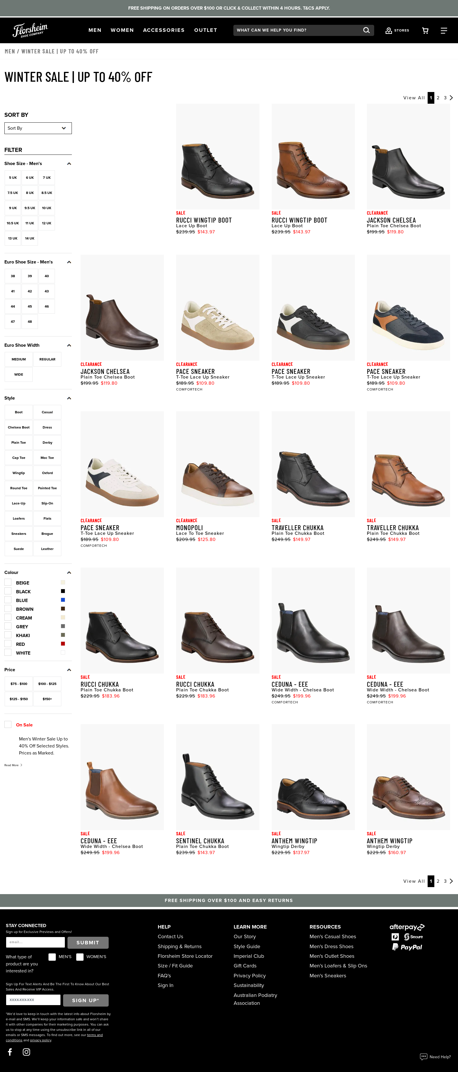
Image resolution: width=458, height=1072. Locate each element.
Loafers (19, 518)
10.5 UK (13, 223)
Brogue (47, 534)
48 (30, 322)
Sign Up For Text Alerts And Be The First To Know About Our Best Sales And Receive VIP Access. (57, 986)
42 (30, 291)
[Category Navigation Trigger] (444, 30)
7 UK (47, 178)
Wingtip (19, 473)
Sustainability (249, 985)
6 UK (30, 178)
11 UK (29, 223)
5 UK (13, 178)
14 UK (29, 238)
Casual (47, 412)
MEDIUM (19, 359)
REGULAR (47, 359)
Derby (47, 442)
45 (30, 306)
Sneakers (18, 534)
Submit (88, 942)
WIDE (18, 374)
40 (47, 276)
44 (13, 306)
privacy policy (40, 1040)
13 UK (13, 238)
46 (47, 306)
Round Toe (18, 488)
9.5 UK (30, 208)
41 (13, 291)
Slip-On (47, 503)
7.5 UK (13, 193)
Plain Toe (18, 442)
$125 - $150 (19, 699)
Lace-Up (18, 503)
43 (47, 291)
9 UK (13, 208)
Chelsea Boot (19, 427)
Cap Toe (18, 458)
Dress (47, 427)
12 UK (46, 223)
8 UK (30, 193)
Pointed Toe (47, 488)
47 (13, 322)
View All (414, 98)
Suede (19, 549)
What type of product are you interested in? (22, 964)
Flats (47, 518)
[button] (95, 30)
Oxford (47, 473)
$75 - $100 (19, 684)
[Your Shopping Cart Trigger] (425, 30)
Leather (47, 549)
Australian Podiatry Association (255, 999)
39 (30, 276)
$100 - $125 (47, 684)
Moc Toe (47, 458)
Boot (18, 412)
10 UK (46, 208)
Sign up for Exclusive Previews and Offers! (39, 932)
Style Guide (247, 946)
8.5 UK (46, 193)
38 (13, 276)
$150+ (47, 699)
